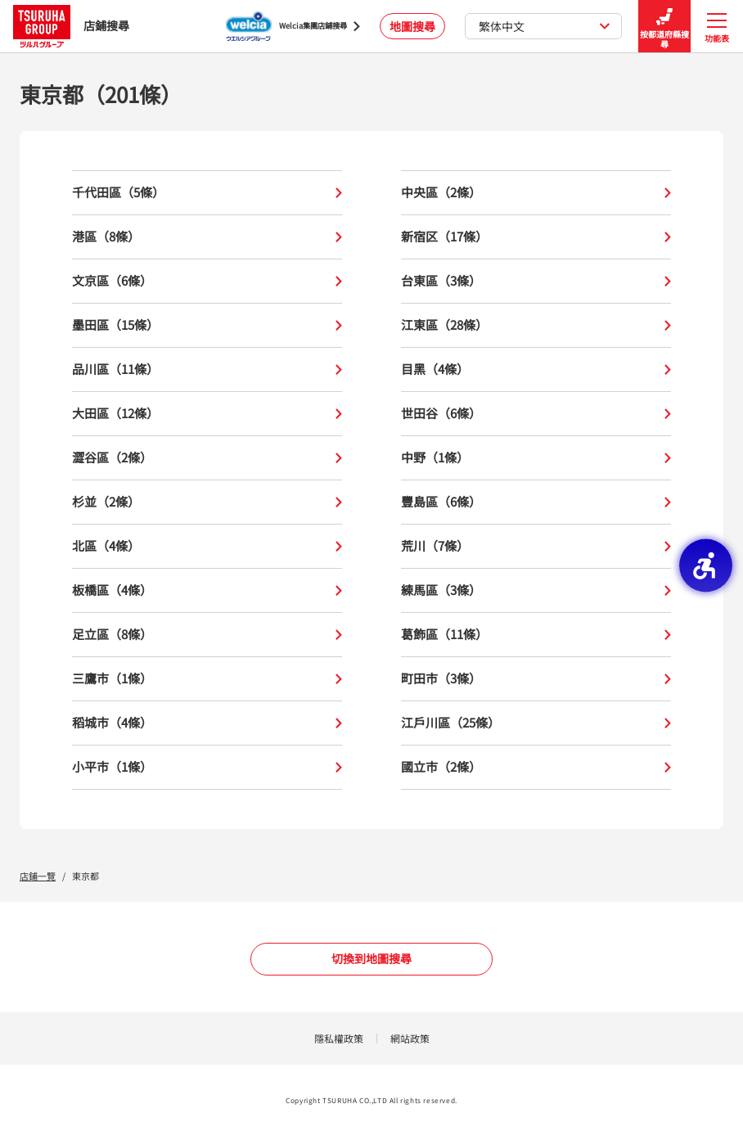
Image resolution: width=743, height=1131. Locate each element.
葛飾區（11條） (536, 634)
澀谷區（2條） (207, 457)
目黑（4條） (536, 369)
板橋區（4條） (207, 590)
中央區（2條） (536, 192)
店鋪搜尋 (71, 26)
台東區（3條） (536, 281)
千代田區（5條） (207, 192)
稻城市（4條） (207, 723)
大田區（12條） (207, 413)
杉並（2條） (207, 502)
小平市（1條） (207, 767)
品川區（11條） (207, 369)
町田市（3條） (536, 678)
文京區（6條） (207, 281)
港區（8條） (207, 237)
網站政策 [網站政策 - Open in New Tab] (410, 1038)
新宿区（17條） (536, 237)
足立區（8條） (207, 634)
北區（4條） (207, 546)
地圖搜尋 (412, 26)
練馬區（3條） (536, 590)
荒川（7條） (536, 546)
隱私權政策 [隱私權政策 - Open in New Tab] (338, 1038)
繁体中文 (544, 26)
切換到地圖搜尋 (371, 958)
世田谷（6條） (536, 413)
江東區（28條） (536, 325)
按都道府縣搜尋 (664, 26)
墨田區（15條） (207, 325)
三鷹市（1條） (207, 678)
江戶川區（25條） (536, 723)
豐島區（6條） (536, 502)
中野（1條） (536, 457)
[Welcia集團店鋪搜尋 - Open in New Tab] (293, 26)
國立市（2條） (536, 767)
